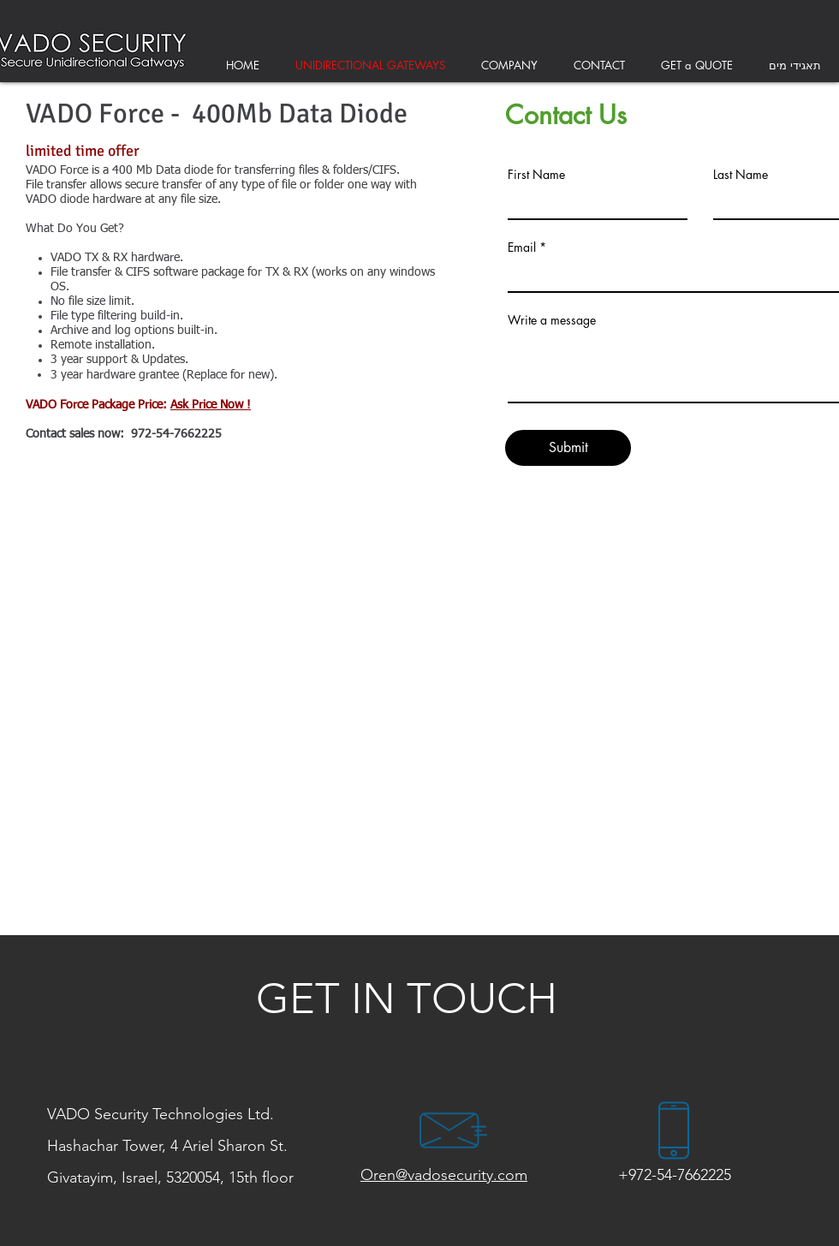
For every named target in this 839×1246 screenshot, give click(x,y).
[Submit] (568, 448)
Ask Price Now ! (210, 405)
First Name (536, 175)
